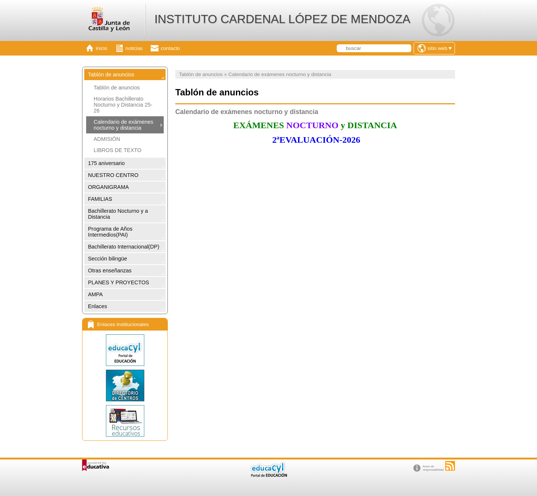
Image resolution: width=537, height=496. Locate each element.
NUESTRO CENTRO (113, 175)
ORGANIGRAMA (108, 187)
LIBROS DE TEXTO (117, 150)
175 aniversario (106, 163)
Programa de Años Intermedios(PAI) (110, 232)
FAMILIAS (100, 199)
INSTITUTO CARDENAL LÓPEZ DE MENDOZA (282, 19)
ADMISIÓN (107, 139)
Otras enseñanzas (110, 271)
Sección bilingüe (107, 259)
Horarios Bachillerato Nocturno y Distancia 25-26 (123, 105)
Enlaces (97, 306)
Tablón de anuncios (111, 75)
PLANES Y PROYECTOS (118, 282)
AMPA (95, 294)
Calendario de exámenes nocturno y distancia (123, 125)
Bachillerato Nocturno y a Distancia (118, 214)
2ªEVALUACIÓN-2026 (315, 140)
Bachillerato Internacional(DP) (123, 247)
